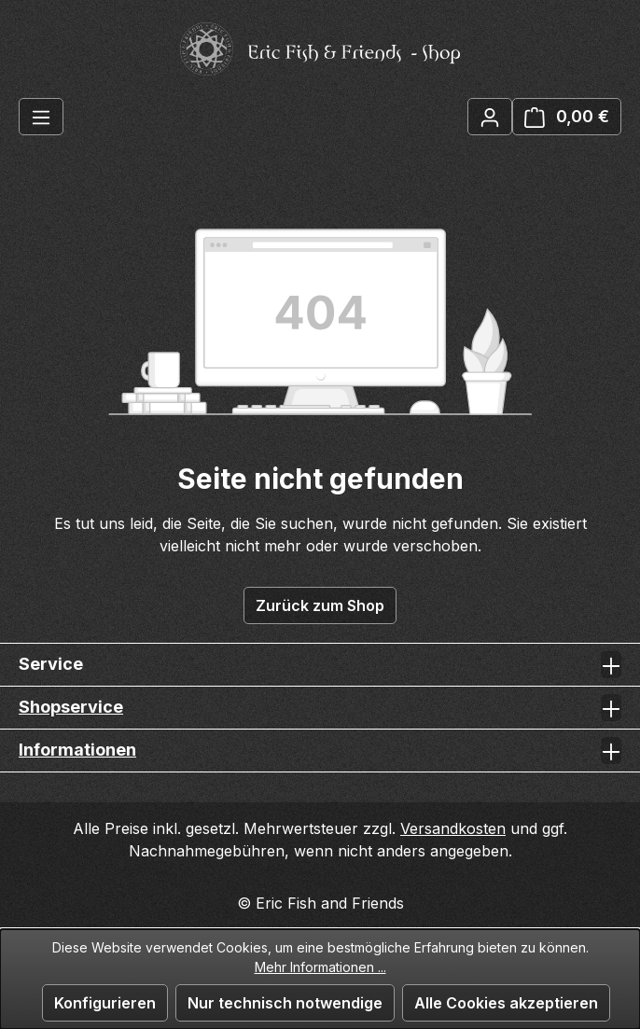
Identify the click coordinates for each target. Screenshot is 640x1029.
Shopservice (71, 706)
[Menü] (41, 116)
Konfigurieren (105, 1003)
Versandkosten (453, 828)
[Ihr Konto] (489, 116)
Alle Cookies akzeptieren (506, 1003)
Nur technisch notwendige (285, 1003)
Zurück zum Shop (320, 605)
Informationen (77, 749)
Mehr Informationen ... (320, 967)
